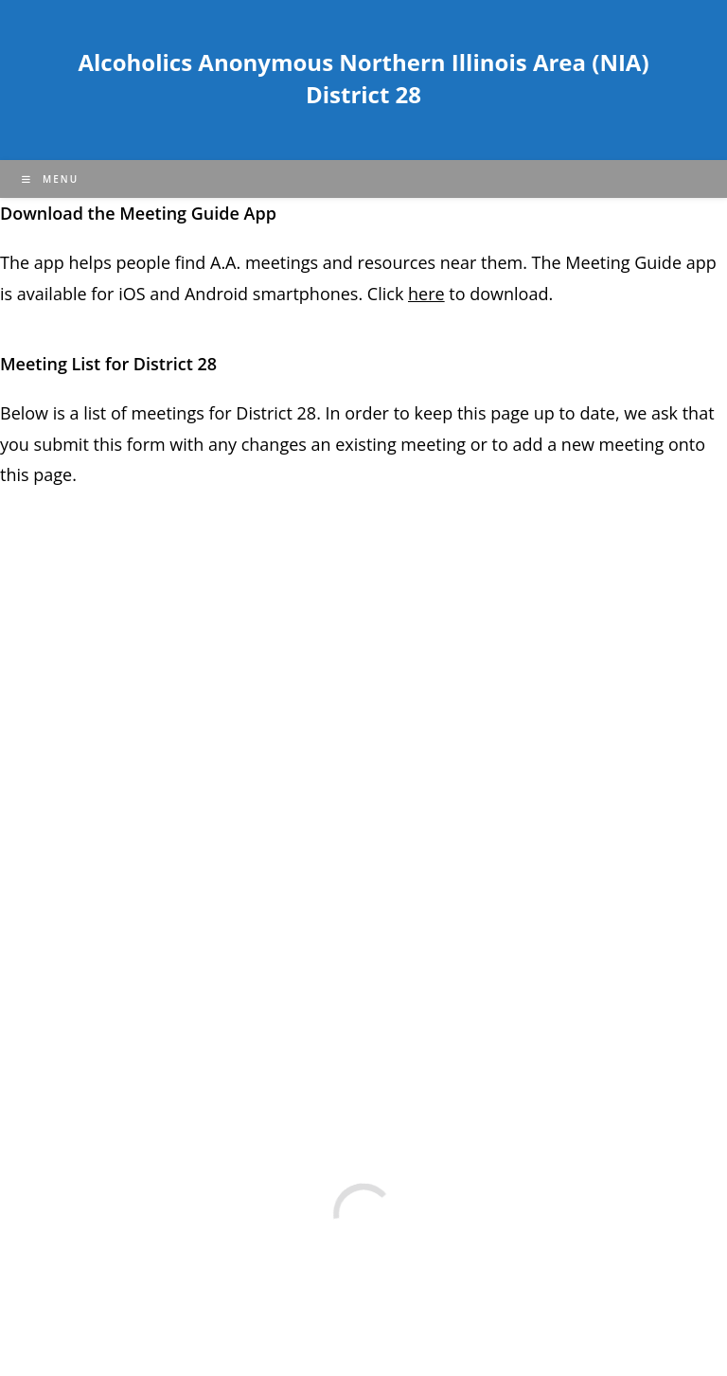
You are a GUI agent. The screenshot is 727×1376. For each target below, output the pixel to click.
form (148, 444)
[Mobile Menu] (50, 179)
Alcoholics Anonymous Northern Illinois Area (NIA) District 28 (363, 78)
